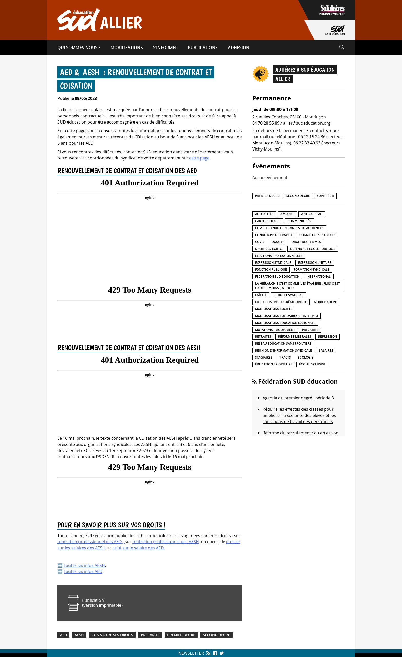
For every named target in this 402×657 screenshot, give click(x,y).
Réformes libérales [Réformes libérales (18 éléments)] (294, 336)
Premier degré (181, 635)
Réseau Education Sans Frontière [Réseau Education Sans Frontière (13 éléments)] (283, 343)
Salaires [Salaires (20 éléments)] (326, 350)
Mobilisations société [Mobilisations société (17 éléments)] (273, 309)
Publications (203, 47)
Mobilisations (126, 47)
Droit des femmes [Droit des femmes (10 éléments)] (306, 242)
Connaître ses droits (112, 635)
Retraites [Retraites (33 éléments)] (263, 336)
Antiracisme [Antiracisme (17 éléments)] (311, 214)
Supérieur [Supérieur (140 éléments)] (325, 196)
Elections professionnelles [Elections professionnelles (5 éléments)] (279, 256)
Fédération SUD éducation (298, 381)
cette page (199, 158)
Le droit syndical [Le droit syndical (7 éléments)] (288, 295)
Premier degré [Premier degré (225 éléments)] (267, 196)
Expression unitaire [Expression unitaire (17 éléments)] (314, 262)
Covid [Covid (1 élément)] (260, 242)
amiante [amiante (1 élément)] (287, 214)
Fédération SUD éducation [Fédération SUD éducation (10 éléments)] (277, 276)
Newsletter (191, 653)
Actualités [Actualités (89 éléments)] (264, 214)
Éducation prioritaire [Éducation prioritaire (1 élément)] (273, 364)
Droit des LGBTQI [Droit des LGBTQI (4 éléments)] (269, 249)
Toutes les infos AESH (84, 565)
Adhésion (238, 47)
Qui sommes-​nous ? (78, 47)
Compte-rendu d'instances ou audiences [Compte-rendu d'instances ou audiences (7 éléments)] (289, 228)
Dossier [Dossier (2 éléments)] (278, 242)
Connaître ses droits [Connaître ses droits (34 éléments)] (317, 235)
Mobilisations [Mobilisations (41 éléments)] (326, 302)
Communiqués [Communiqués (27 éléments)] (299, 221)
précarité (150, 635)
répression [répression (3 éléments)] (327, 336)
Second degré (216, 635)
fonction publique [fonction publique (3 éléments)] (271, 269)
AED (63, 635)
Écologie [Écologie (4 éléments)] (305, 357)
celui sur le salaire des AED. (138, 548)
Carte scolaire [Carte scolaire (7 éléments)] (267, 221)
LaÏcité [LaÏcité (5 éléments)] (261, 295)
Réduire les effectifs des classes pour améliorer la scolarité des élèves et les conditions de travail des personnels (299, 415)
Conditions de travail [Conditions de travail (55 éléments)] (274, 235)
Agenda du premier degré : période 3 (298, 398)
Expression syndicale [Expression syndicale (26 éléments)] (273, 262)
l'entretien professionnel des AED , (91, 542)
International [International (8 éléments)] (318, 276)
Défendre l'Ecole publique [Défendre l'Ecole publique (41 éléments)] (312, 249)
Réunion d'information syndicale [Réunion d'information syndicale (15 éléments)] (283, 350)
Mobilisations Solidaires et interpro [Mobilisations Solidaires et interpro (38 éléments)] (286, 316)
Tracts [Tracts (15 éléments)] (285, 357)
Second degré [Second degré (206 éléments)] (298, 196)
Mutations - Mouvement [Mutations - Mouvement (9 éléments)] (275, 329)
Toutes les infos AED (83, 571)
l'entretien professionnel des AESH (165, 542)
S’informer (165, 47)
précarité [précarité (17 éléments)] (310, 329)
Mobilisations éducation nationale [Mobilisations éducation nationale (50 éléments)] (285, 323)
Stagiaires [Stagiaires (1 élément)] (264, 357)
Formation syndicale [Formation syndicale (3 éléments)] (311, 269)
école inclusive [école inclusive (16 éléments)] (312, 364)
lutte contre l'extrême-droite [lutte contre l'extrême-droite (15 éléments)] (281, 302)
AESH (79, 635)
